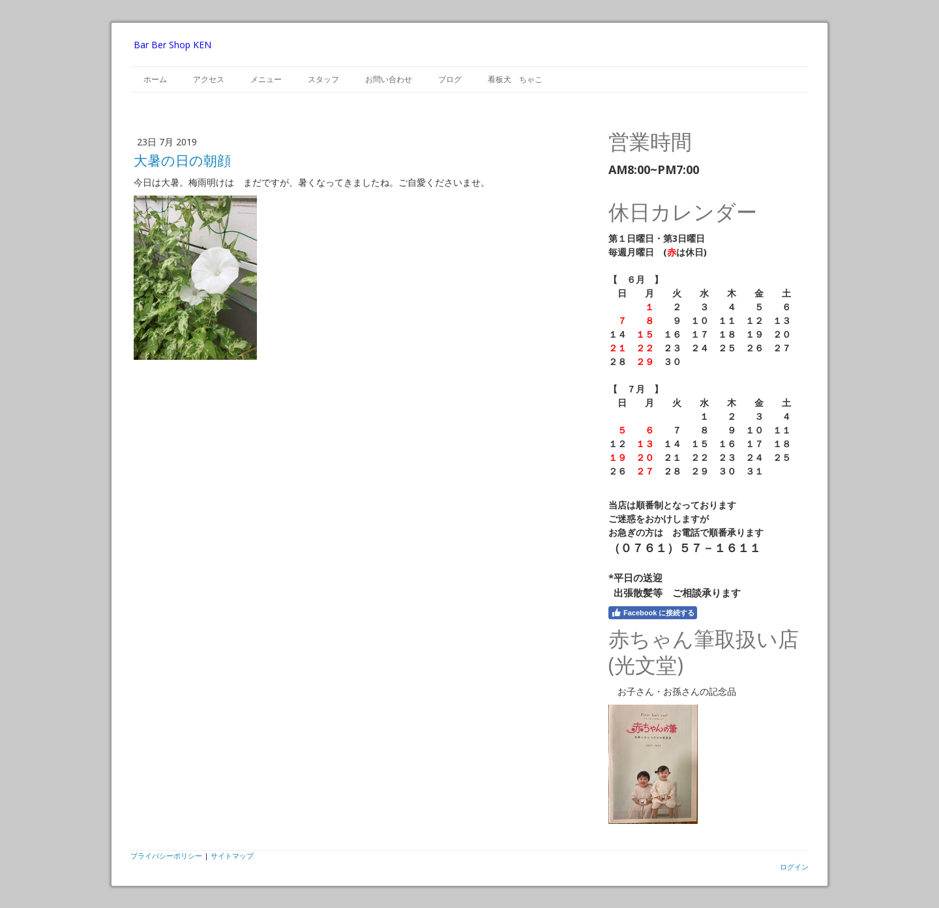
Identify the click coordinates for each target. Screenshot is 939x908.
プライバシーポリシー (166, 855)
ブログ (450, 79)
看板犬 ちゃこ (515, 79)
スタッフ (323, 79)
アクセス (208, 79)
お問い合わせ (388, 79)
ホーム (155, 79)
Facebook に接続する (652, 613)
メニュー (266, 79)
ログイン (794, 866)
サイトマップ (232, 855)
